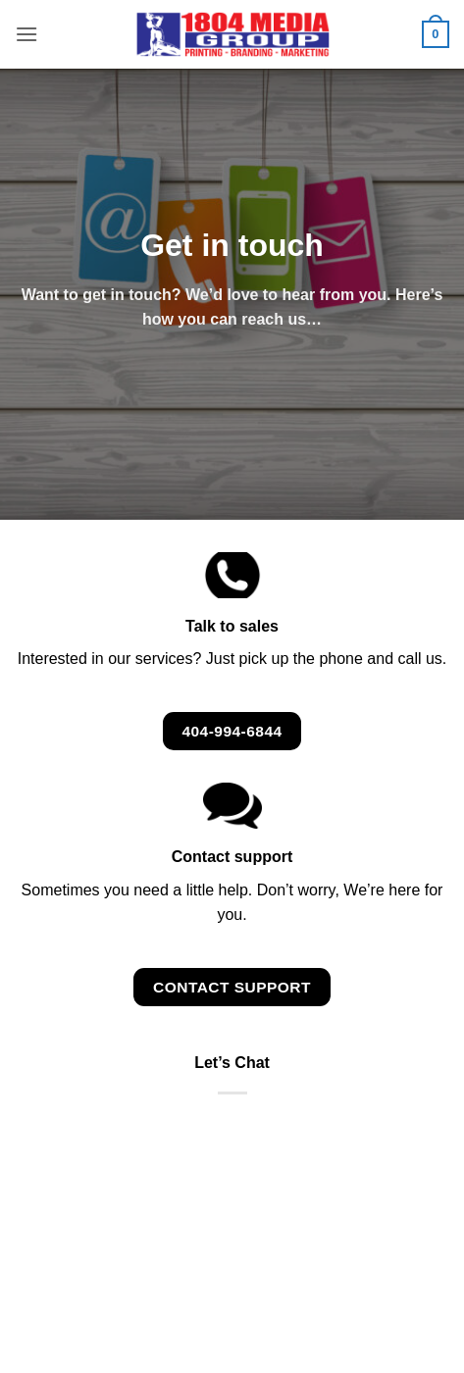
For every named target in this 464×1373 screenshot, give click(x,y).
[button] (26, 34)
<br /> (232, 1183)
